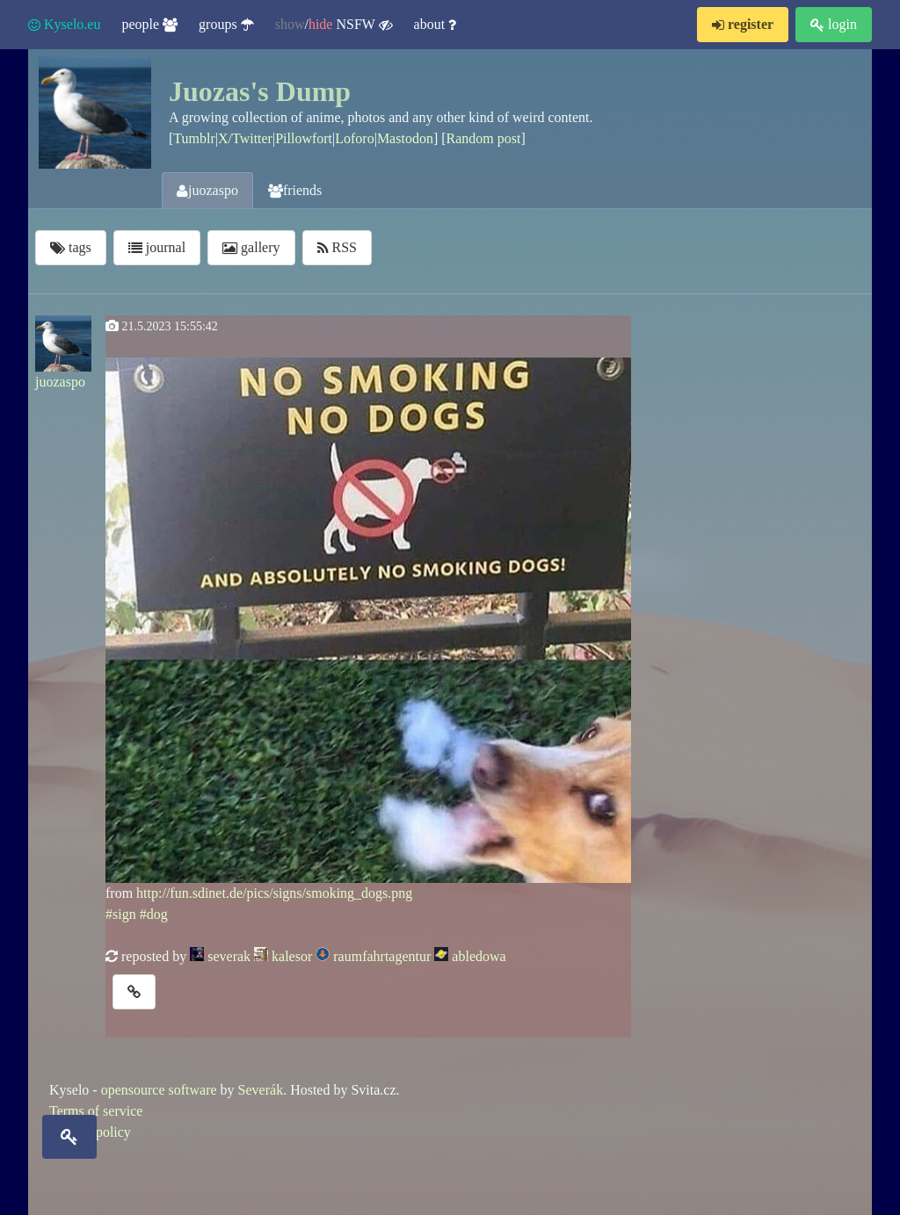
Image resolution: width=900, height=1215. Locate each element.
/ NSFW (334, 24)
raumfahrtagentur (382, 956)
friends (295, 190)
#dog (154, 914)
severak (228, 956)
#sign (120, 914)
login (833, 24)
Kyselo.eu (64, 24)
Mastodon (405, 138)
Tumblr (193, 138)
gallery (250, 247)
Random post (483, 138)
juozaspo (207, 190)
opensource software (159, 1089)
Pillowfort (303, 138)
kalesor (292, 956)
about (435, 24)
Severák (261, 1089)
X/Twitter (245, 138)
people (149, 24)
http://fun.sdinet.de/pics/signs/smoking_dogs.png (274, 893)
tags (70, 247)
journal (156, 247)
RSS (337, 247)
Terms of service (95, 1110)
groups (226, 24)
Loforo (354, 138)
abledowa (478, 956)
